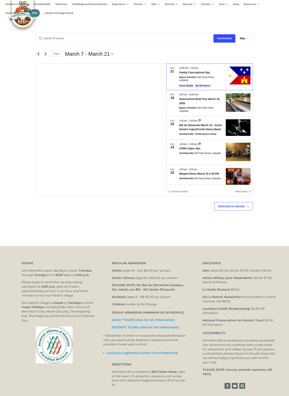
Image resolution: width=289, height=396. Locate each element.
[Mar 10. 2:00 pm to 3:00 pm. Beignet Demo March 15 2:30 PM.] (209, 177)
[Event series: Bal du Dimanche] (199, 120)
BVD (34, 13)
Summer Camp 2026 (17, 4)
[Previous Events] (38, 54)
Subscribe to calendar (231, 206)
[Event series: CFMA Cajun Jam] (199, 144)
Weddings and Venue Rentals (89, 4)
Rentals (169, 4)
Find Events (224, 38)
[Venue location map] (101, 130)
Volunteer (61, 4)
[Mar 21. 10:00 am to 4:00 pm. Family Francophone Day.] (209, 76)
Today (56, 54)
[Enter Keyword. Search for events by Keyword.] (124, 38)
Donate (138, 4)
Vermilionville (42, 4)
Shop (236, 4)
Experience (118, 4)
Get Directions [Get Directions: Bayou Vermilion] (202, 85)
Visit (153, 4)
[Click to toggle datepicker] (89, 54)
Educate (187, 4)
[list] (209, 124)
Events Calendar (15, 13)
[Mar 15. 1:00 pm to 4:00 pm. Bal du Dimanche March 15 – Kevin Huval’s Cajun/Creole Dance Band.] (209, 128)
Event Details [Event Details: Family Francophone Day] (186, 85)
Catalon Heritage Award (59, 13)
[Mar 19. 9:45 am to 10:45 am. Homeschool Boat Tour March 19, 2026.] (209, 103)
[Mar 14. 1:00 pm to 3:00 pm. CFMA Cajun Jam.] (209, 152)
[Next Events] (45, 54)
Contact (205, 4)
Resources (250, 4)
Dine (222, 4)
